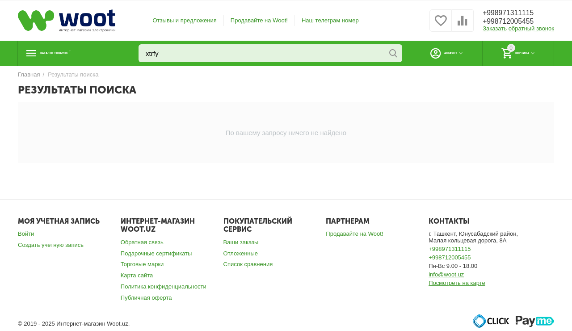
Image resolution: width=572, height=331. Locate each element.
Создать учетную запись (51, 245)
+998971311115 (512, 12)
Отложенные (240, 253)
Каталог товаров (72, 53)
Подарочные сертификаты (156, 253)
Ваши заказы (241, 242)
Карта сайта (137, 275)
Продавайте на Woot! (259, 20)
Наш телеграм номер (330, 20)
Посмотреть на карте (457, 283)
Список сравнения (248, 264)
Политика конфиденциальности (163, 286)
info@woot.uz (446, 274)
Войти (26, 233)
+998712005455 (512, 21)
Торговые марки (142, 264)
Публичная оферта (146, 297)
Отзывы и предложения (185, 20)
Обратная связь (142, 242)
